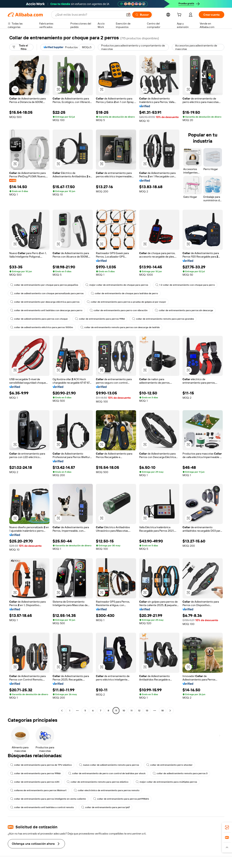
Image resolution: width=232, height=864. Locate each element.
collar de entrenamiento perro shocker (169, 764)
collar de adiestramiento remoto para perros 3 (180, 773)
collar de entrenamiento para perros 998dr (35, 773)
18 (162, 710)
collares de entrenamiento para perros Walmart (38, 790)
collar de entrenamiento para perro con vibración (119, 310)
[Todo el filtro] (21, 47)
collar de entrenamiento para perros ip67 (105, 807)
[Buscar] (142, 15)
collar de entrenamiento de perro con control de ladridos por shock (106, 773)
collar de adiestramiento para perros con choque (39, 318)
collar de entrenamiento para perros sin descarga (184, 310)
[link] (227, 827)
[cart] (180, 15)
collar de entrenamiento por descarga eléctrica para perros (44, 301)
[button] (128, 14)
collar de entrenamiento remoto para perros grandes (163, 318)
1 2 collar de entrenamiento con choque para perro (185, 284)
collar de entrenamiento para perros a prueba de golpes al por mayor (126, 301)
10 (124, 710)
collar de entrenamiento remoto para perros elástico (97, 781)
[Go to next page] (170, 710)
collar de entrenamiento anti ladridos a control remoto (42, 807)
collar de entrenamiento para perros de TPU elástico (41, 764)
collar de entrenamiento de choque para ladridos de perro (124, 293)
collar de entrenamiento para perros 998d (100, 318)
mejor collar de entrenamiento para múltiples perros (166, 781)
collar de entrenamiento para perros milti (34, 781)
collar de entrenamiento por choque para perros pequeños (44, 284)
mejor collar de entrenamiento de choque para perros (116, 284)
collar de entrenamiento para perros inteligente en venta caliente (48, 798)
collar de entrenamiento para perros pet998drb (121, 798)
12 (139, 710)
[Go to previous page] (61, 710)
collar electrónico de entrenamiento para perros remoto (106, 790)
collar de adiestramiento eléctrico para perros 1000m (41, 327)
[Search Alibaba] (89, 15)
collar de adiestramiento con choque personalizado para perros (47, 293)
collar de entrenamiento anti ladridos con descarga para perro (46, 310)
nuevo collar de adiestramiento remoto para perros (109, 764)
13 (147, 710)
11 (131, 710)
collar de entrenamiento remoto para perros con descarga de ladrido (120, 327)
